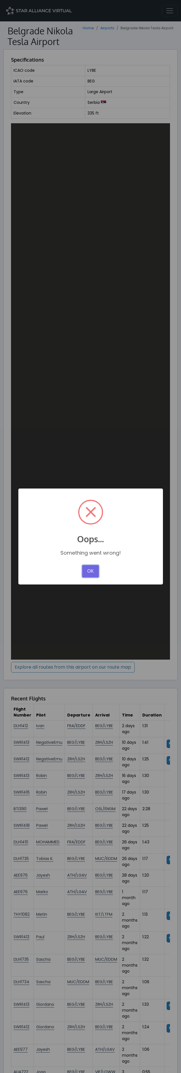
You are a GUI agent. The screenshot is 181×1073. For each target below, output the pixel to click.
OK (90, 571)
